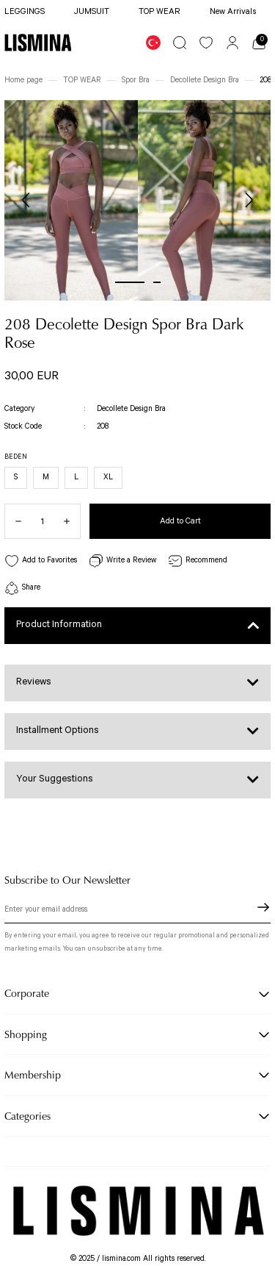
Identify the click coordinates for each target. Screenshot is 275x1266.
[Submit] (263, 907)
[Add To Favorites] (40, 561)
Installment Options (57, 730)
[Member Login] (232, 42)
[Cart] (259, 42)
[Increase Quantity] (72, 521)
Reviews (33, 681)
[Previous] (26, 200)
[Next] (248, 200)
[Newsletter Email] (137, 911)
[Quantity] (42, 521)
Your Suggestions (54, 778)
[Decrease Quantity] (13, 521)
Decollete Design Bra (131, 408)
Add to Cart (180, 521)
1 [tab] (129, 282)
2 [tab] (157, 282)
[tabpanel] (71, 200)
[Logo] (37, 42)
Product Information (59, 624)
